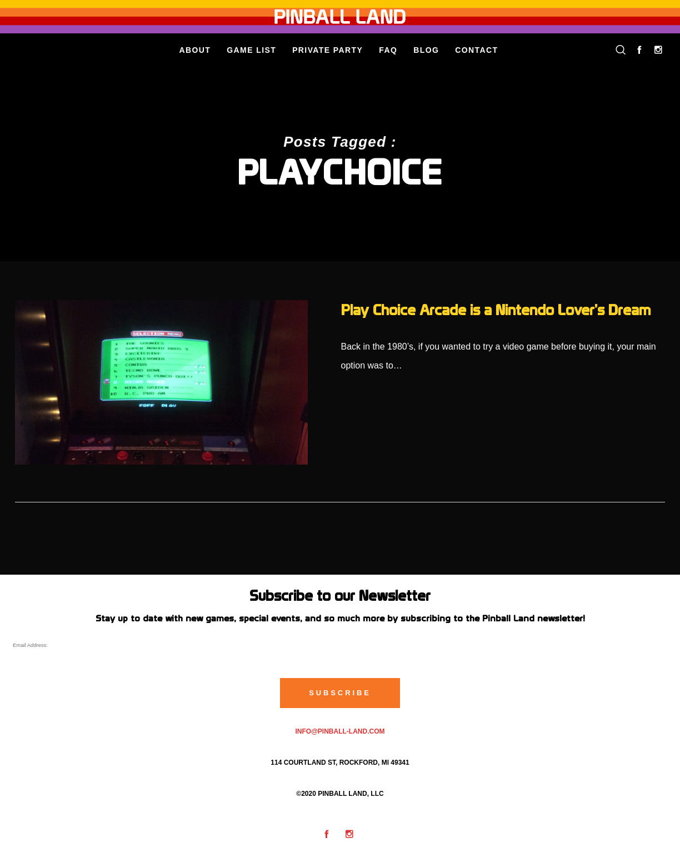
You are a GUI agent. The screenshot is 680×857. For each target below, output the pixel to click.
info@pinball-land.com (339, 731)
